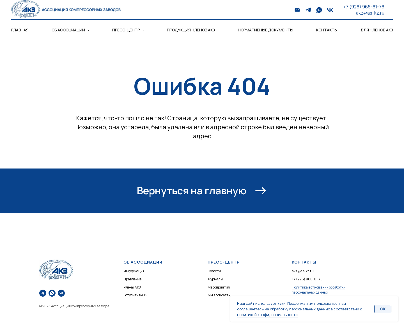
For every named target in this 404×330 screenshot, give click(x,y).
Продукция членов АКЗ (191, 30)
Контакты (327, 30)
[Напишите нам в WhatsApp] (52, 293)
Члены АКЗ (132, 287)
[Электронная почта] (297, 9)
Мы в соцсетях (219, 295)
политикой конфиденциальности (267, 314)
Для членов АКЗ (377, 30)
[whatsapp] (319, 9)
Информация (133, 271)
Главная (20, 30)
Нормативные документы (265, 30)
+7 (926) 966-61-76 (363, 7)
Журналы (215, 279)
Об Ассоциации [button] (69, 30)
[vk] (330, 9)
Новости (214, 271)
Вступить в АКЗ (135, 295)
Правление (132, 279)
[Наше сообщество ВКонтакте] (61, 293)
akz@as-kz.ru (370, 13)
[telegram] (308, 9)
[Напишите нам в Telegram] (42, 293)
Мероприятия (219, 287)
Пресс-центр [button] (126, 30)
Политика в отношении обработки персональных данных (318, 290)
